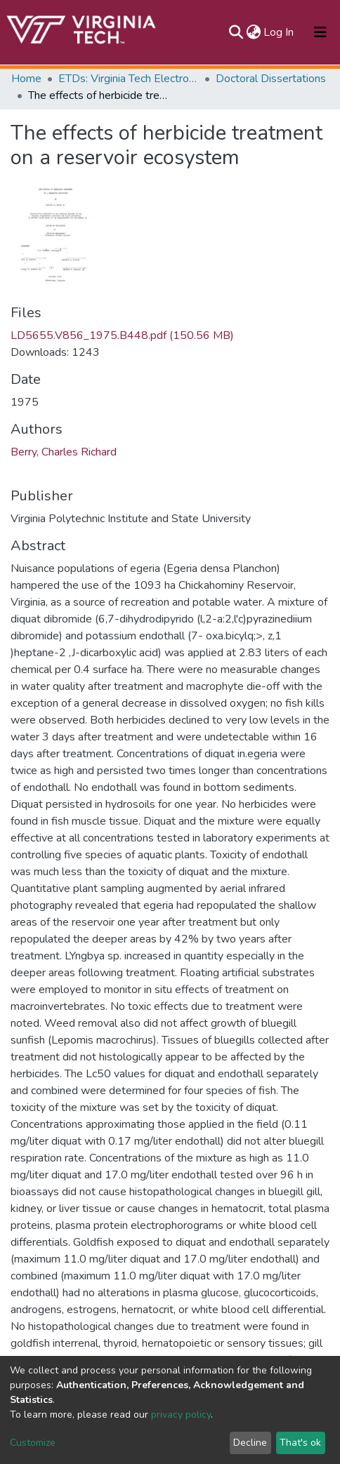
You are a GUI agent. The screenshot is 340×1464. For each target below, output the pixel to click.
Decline (250, 1442)
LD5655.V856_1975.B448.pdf (122, 335)
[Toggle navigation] (320, 32)
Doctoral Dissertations (271, 78)
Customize (32, 1442)
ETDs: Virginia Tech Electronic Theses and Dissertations (128, 78)
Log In (279, 32)
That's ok (300, 1442)
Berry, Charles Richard (64, 452)
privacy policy (181, 1414)
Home (26, 78)
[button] (253, 32)
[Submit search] (235, 32)
